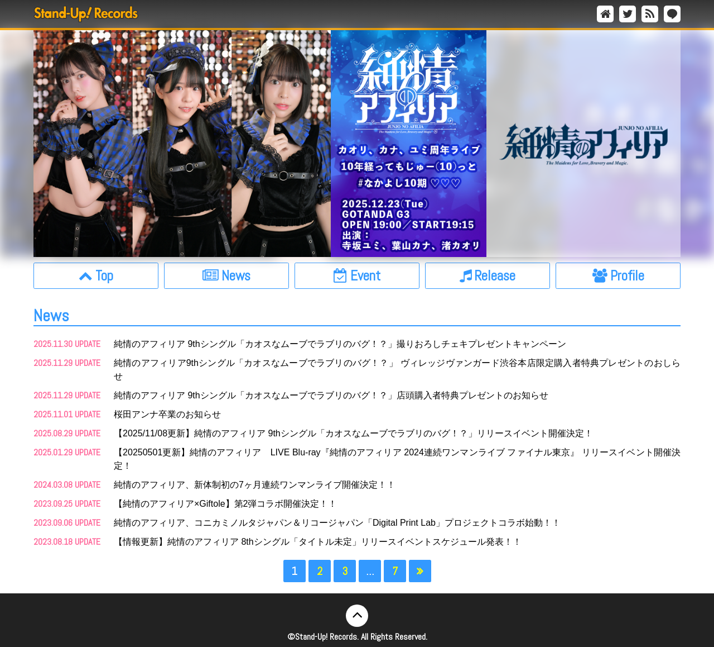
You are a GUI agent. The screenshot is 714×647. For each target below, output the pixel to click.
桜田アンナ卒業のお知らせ (167, 414)
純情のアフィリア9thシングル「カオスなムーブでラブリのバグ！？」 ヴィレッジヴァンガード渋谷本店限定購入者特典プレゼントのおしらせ (397, 369)
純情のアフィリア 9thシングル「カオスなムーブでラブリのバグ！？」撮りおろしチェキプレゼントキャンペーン (340, 344)
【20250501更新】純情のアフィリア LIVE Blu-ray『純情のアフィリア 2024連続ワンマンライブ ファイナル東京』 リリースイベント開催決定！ (397, 459)
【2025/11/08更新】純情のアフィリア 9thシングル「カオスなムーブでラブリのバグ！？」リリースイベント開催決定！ (353, 433)
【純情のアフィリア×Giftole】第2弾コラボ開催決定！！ (225, 503)
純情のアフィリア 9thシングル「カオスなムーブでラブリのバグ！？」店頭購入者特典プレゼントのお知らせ (331, 395)
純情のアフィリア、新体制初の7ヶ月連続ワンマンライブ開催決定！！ (254, 484)
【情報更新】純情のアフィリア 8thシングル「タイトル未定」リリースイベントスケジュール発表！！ (318, 541)
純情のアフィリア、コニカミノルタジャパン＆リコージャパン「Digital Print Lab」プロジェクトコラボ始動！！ (337, 522)
